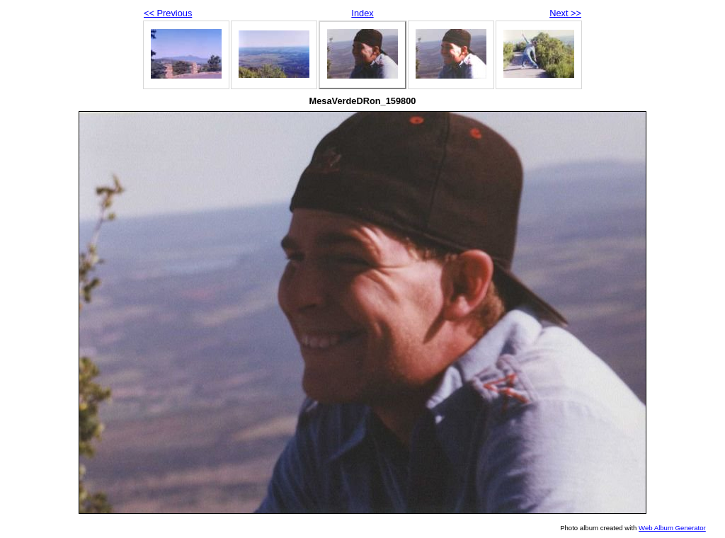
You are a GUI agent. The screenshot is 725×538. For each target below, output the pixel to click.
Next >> (565, 13)
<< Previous (168, 13)
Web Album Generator (672, 528)
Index (362, 13)
